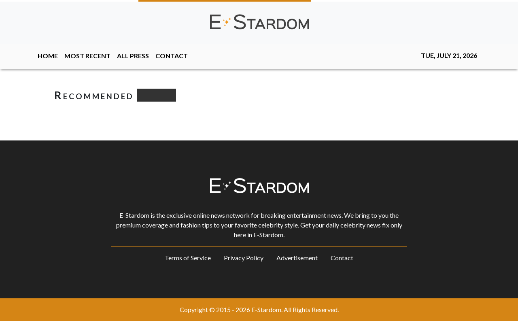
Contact (342, 257)
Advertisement (297, 257)
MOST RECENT (87, 56)
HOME (48, 56)
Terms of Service (188, 257)
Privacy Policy (243, 257)
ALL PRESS (133, 56)
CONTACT (171, 56)
